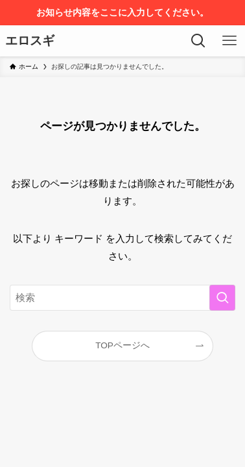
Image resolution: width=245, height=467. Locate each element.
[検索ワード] (122, 298)
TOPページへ (122, 345)
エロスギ (29, 41)
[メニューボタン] (229, 40)
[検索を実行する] (222, 298)
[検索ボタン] (198, 40)
